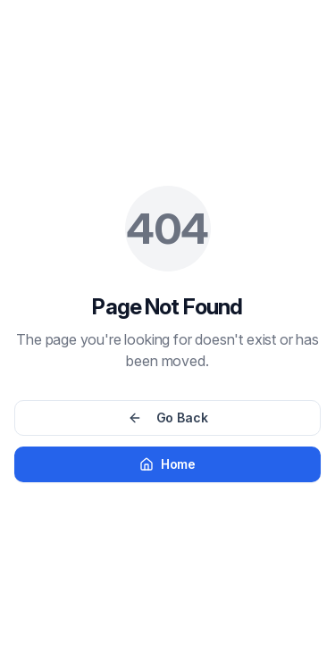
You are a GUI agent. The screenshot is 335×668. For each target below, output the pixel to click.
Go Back (168, 417)
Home (167, 464)
